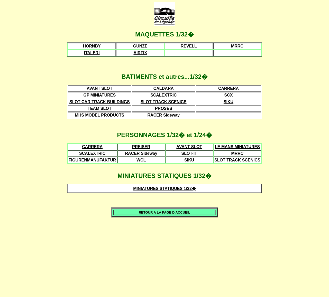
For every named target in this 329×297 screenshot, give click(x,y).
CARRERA (228, 88)
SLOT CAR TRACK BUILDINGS (99, 102)
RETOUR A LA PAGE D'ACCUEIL (164, 212)
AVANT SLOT (99, 88)
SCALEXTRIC (163, 95)
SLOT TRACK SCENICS (164, 102)
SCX (228, 95)
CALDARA (163, 88)
